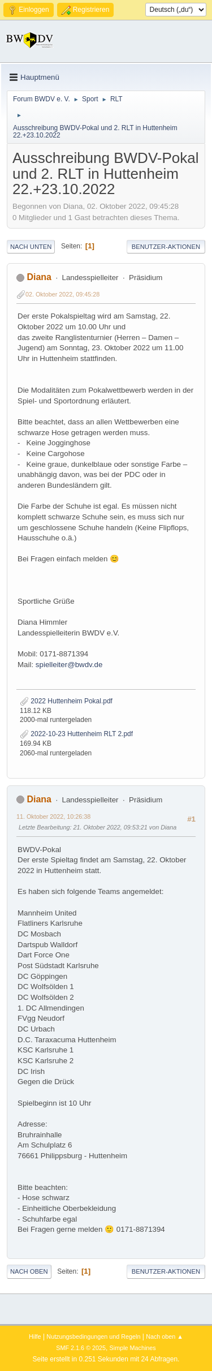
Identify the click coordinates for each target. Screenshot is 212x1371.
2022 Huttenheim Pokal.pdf (66, 701)
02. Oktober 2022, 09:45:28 (62, 294)
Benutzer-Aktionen (166, 246)
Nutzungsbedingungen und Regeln (93, 1336)
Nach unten (30, 246)
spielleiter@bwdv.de (69, 664)
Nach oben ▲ (164, 1336)
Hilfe (35, 1336)
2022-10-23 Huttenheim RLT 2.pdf (76, 734)
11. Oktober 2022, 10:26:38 (53, 816)
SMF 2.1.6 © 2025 (81, 1347)
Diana (39, 277)
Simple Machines (133, 1347)
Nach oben (29, 1271)
